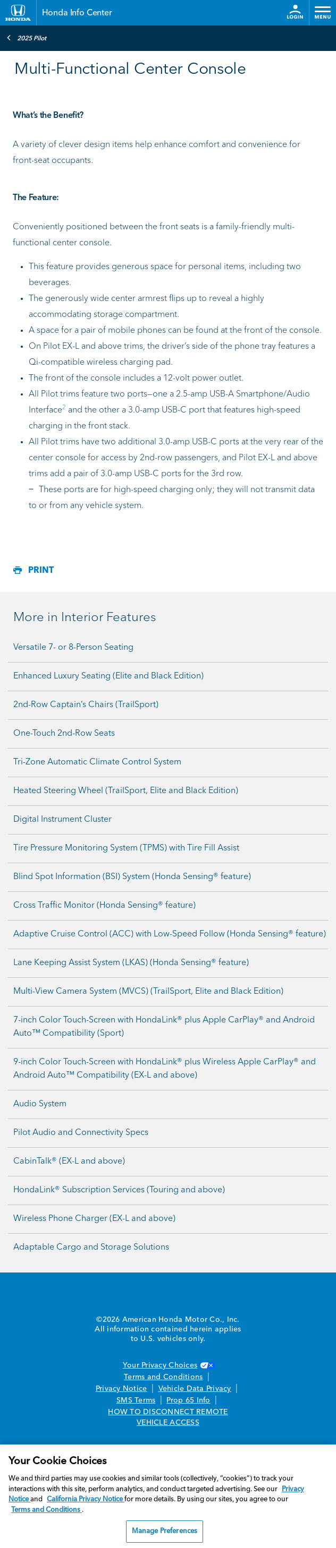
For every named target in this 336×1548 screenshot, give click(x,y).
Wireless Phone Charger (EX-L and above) (94, 1219)
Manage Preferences (164, 1531)
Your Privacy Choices (168, 1365)
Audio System (39, 1104)
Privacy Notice (121, 1388)
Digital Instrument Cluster (62, 819)
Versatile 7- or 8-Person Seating (73, 647)
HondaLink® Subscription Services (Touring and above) (119, 1190)
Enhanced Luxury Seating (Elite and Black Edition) (108, 676)
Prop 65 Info (188, 1400)
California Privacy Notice (85, 1499)
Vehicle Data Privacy (194, 1388)
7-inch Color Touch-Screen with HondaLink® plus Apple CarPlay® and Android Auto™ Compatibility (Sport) (164, 1027)
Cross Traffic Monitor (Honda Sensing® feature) (104, 905)
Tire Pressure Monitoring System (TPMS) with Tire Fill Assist (126, 848)
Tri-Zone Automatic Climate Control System (97, 762)
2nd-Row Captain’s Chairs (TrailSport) (85, 705)
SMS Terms (135, 1400)
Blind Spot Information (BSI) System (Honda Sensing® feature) (132, 877)
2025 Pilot (26, 38)
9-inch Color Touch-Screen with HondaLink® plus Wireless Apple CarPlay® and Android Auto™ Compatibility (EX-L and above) (164, 1069)
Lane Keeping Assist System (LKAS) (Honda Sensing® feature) (131, 963)
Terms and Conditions (163, 1377)
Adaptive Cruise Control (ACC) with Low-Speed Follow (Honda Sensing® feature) (169, 934)
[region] (168, 1496)
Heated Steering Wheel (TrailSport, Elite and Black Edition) (125, 791)
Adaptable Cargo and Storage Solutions (91, 1247)
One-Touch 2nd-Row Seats (64, 733)
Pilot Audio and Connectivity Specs (80, 1133)
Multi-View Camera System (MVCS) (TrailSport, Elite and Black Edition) (148, 991)
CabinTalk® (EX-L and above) (69, 1161)
